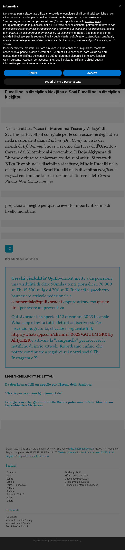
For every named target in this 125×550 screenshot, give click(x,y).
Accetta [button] (92, 73)
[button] (120, 6)
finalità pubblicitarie (56, 36)
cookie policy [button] (93, 21)
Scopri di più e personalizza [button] (62, 81)
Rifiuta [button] (33, 73)
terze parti (64, 24)
